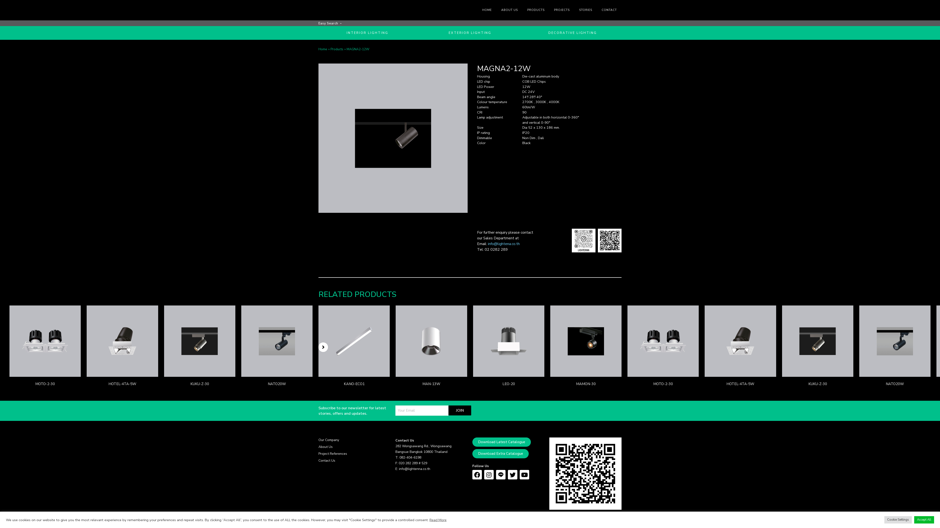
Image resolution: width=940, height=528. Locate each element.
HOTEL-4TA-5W (122, 385)
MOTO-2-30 (45, 385)
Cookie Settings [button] (898, 520)
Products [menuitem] (536, 10)
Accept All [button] (924, 520)
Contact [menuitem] (609, 10)
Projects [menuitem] (562, 10)
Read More (438, 520)
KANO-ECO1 (354, 385)
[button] (323, 349)
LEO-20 (508, 385)
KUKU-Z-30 (199, 385)
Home (322, 51)
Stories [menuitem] (585, 10)
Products (337, 51)
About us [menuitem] (509, 10)
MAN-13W (431, 385)
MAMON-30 (586, 385)
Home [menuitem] (487, 10)
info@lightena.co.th (504, 245)
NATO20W (277, 385)
